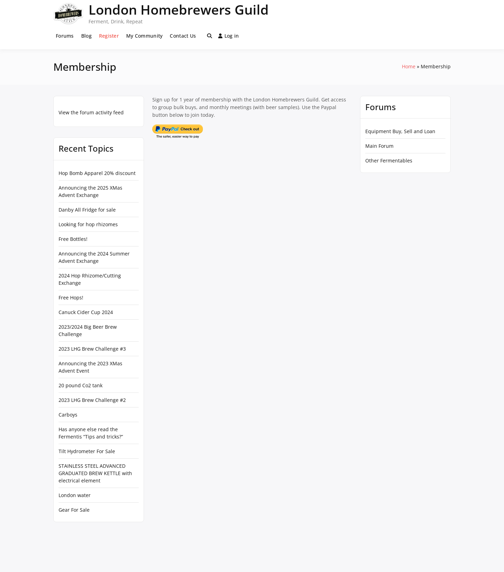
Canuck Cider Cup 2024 (86, 312)
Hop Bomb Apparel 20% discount (97, 173)
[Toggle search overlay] (209, 36)
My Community (144, 35)
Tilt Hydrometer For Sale (87, 451)
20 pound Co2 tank (80, 385)
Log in (228, 35)
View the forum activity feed (91, 112)
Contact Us (183, 35)
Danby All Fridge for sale (87, 209)
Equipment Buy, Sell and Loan (400, 131)
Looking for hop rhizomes (88, 224)
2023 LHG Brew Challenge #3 (92, 348)
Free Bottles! (73, 239)
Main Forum (379, 146)
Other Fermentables (388, 160)
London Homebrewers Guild (179, 9)
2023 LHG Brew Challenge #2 (92, 400)
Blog (86, 35)
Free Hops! (71, 297)
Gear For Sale (74, 509)
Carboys (68, 414)
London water (75, 495)
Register (109, 35)
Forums (65, 35)
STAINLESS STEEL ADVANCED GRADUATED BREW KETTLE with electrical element (95, 473)
